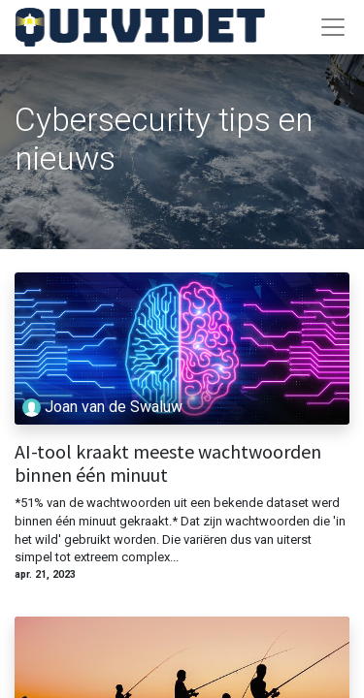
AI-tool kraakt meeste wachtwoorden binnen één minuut (168, 463)
